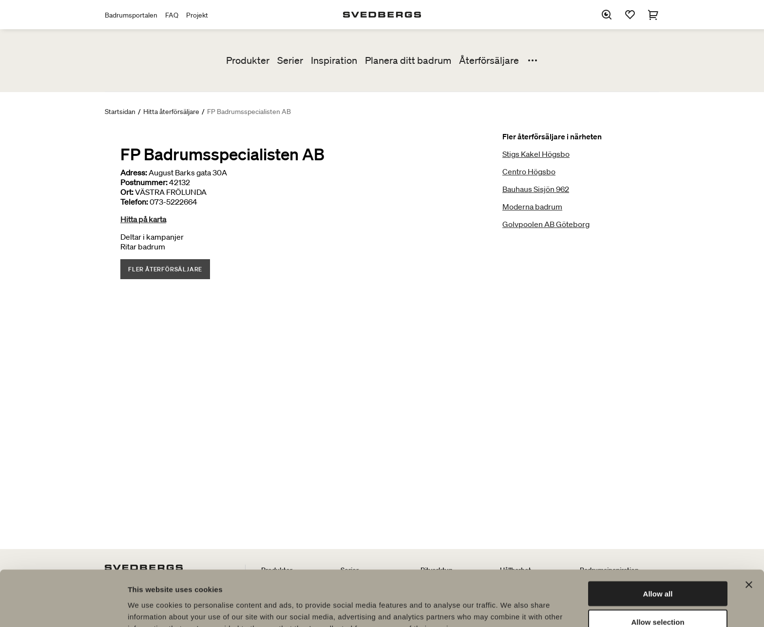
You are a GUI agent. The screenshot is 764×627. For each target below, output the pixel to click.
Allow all (658, 541)
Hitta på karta (143, 219)
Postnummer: (144, 182)
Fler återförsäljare (165, 269)
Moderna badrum (532, 206)
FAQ (171, 15)
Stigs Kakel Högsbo (536, 154)
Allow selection (657, 570)
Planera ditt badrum (408, 60)
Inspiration (334, 60)
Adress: (133, 172)
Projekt (197, 15)
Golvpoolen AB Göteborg (546, 224)
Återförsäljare (489, 60)
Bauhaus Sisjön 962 (535, 189)
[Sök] (606, 14)
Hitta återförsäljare (171, 111)
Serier (290, 60)
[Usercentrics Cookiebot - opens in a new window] (63, 608)
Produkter (247, 60)
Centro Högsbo (528, 171)
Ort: (127, 192)
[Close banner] (748, 532)
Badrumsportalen (131, 15)
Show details (511, 608)
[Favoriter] (630, 14)
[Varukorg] (653, 14)
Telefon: (134, 202)
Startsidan (120, 111)
